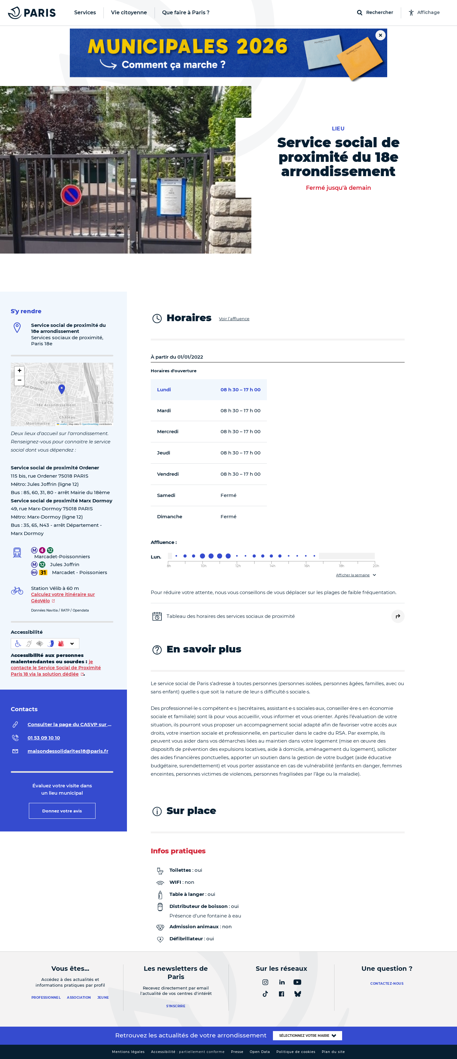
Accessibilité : (188, 1052)
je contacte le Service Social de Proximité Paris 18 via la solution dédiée (56, 668)
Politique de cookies (295, 1052)
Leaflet (62, 424)
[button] (61, 389)
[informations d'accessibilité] (45, 643)
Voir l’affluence (234, 318)
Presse (237, 1052)
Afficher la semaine (353, 575)
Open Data (260, 1052)
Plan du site (333, 1052)
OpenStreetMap (90, 424)
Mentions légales (128, 1052)
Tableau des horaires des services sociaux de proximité (231, 616)
